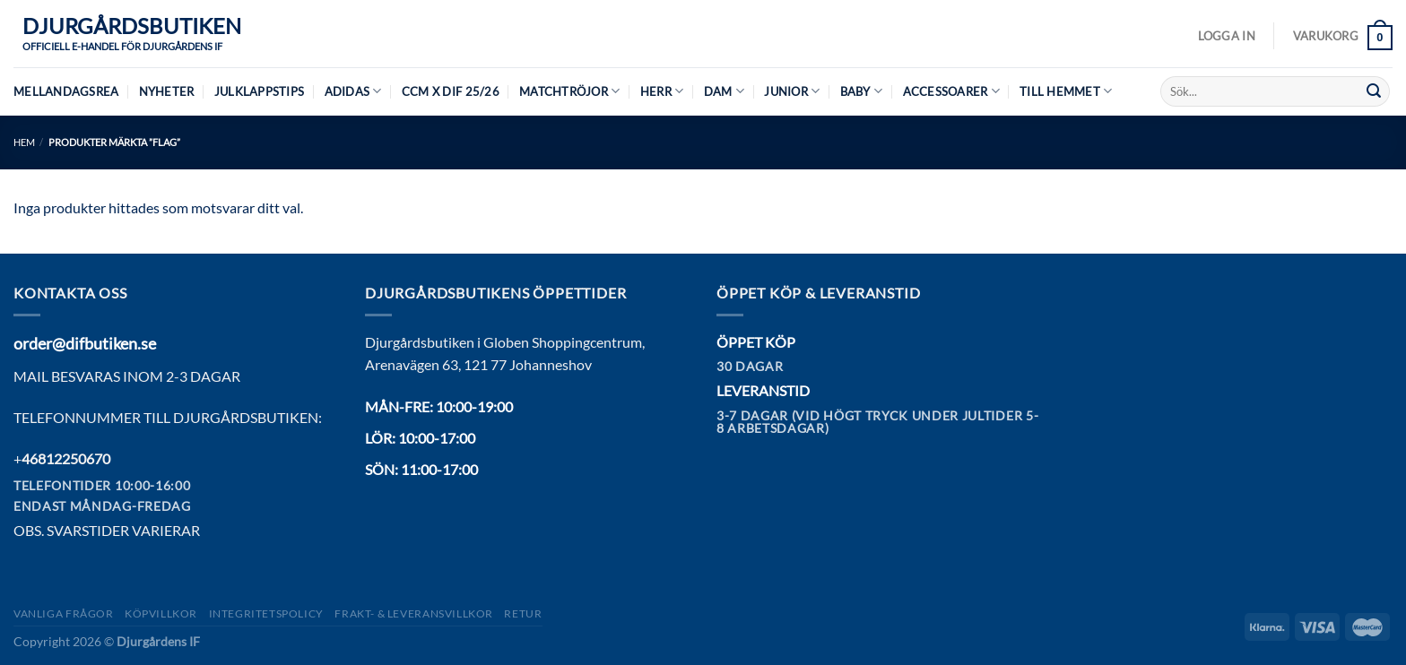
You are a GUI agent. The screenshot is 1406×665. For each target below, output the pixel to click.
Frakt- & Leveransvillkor (413, 613)
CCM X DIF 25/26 (450, 91)
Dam (724, 90)
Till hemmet (1066, 90)
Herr (661, 90)
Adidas (353, 90)
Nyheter (167, 91)
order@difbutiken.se (84, 343)
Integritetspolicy (266, 613)
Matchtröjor (569, 90)
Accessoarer (951, 90)
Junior (792, 90)
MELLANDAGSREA (65, 91)
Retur (523, 613)
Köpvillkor (161, 613)
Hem (24, 142)
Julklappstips (259, 91)
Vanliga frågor (63, 613)
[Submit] (1373, 91)
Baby (861, 90)
